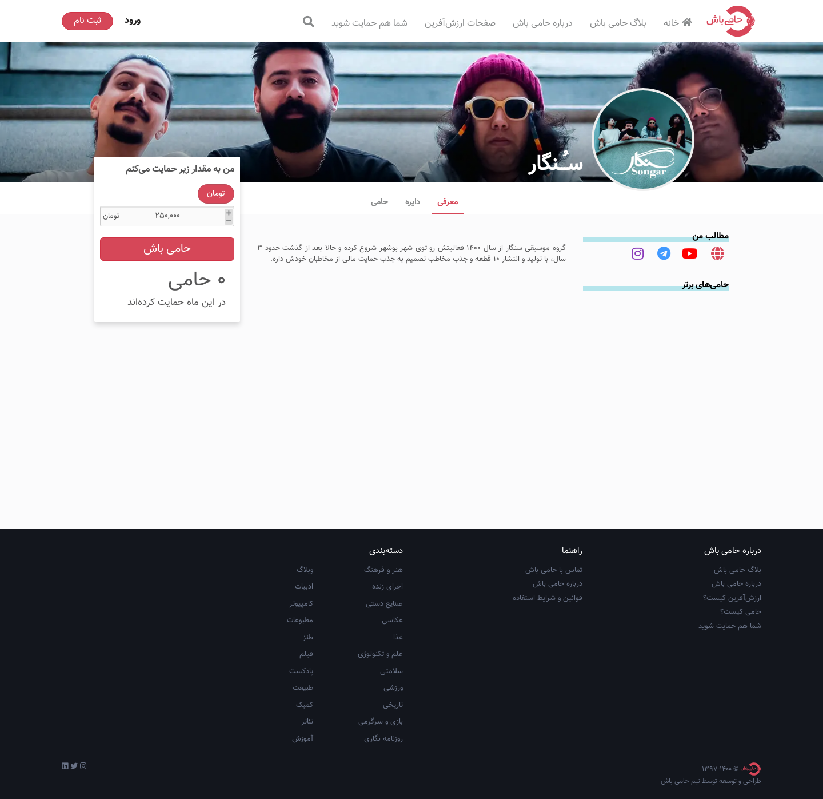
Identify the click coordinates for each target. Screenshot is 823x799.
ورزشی (393, 688)
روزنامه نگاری (383, 739)
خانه (679, 24)
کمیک (304, 705)
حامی (379, 202)
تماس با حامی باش (553, 570)
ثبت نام (87, 21)
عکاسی (392, 620)
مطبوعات (300, 620)
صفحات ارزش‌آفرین (460, 24)
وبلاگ (305, 570)
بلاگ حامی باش (618, 24)
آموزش (302, 739)
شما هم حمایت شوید (369, 24)
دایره (412, 202)
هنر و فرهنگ (383, 570)
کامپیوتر (301, 604)
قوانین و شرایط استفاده (547, 598)
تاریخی (393, 705)
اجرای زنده (387, 587)
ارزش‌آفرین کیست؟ (732, 598)
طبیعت (303, 688)
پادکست (301, 671)
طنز (308, 637)
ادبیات (304, 587)
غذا (398, 637)
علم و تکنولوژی (380, 654)
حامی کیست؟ (740, 612)
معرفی (447, 202)
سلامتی (391, 671)
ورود (133, 21)
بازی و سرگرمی (380, 722)
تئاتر (307, 722)
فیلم (306, 654)
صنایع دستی (384, 604)
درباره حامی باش (543, 24)
